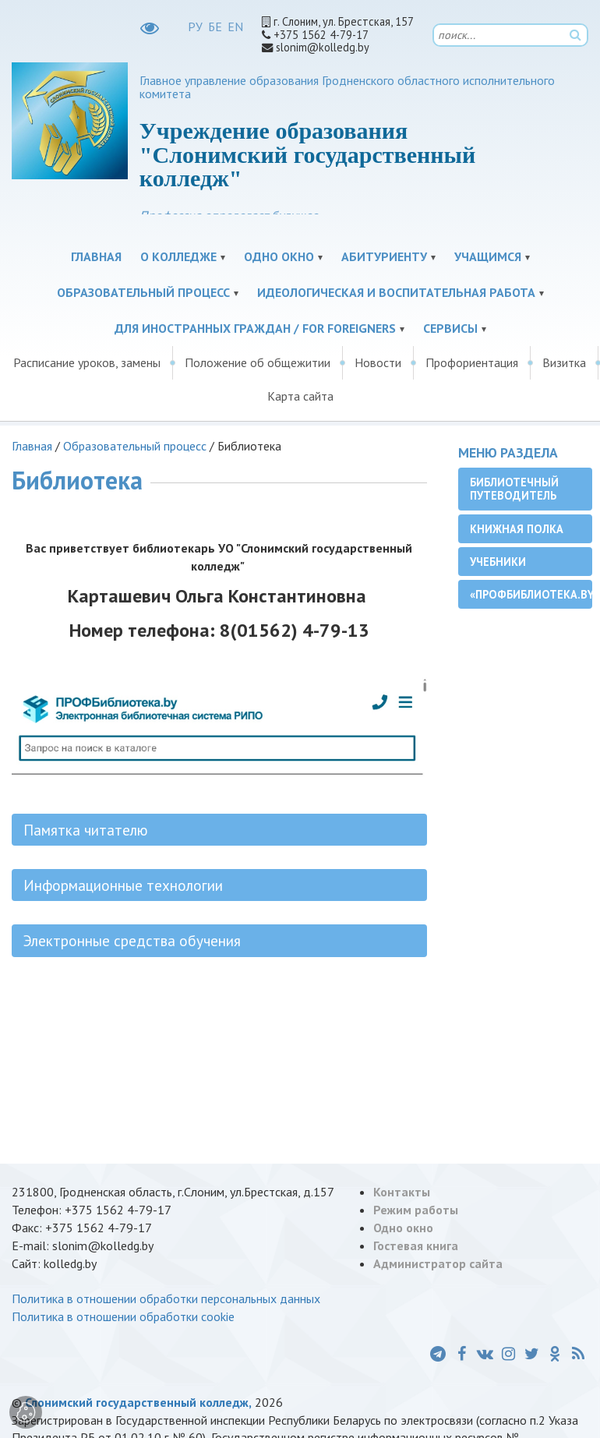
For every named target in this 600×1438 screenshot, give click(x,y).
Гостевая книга (415, 1245)
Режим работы (415, 1209)
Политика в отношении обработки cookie (123, 1316)
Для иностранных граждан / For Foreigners (255, 328)
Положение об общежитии (257, 362)
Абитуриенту (384, 256)
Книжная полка (516, 528)
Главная (96, 256)
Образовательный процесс (143, 292)
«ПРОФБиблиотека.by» (531, 594)
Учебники (498, 561)
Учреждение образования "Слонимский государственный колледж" (307, 155)
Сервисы (450, 328)
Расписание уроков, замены (87, 362)
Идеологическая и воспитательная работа (396, 292)
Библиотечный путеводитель (514, 489)
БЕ (215, 26)
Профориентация (471, 362)
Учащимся (487, 256)
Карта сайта (300, 396)
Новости (378, 362)
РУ (195, 26)
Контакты (401, 1192)
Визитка (564, 362)
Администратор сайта (438, 1263)
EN (235, 26)
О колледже (178, 256)
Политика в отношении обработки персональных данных (166, 1298)
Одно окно (279, 256)
